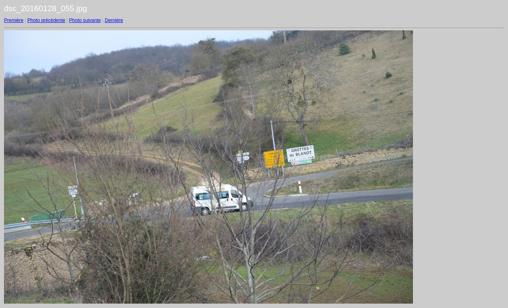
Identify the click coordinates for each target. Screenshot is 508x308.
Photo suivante (85, 20)
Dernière (114, 20)
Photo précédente (46, 20)
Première (14, 20)
